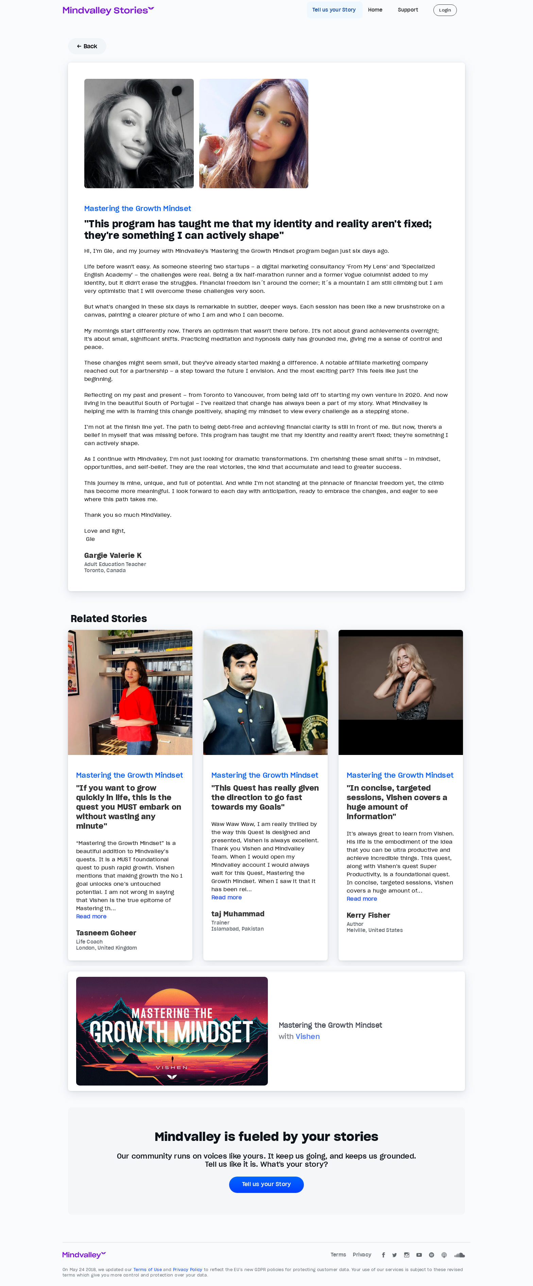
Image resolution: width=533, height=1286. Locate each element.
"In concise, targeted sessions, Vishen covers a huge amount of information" (397, 802)
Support (408, 10)
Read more (91, 916)
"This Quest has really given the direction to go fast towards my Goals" (265, 797)
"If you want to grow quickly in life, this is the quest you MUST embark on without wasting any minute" (128, 807)
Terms (339, 1255)
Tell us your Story (334, 10)
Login (445, 10)
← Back (87, 46)
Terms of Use (149, 1269)
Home (375, 10)
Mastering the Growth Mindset (137, 208)
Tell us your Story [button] (266, 1184)
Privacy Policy (188, 1269)
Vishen (308, 1036)
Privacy (362, 1255)
